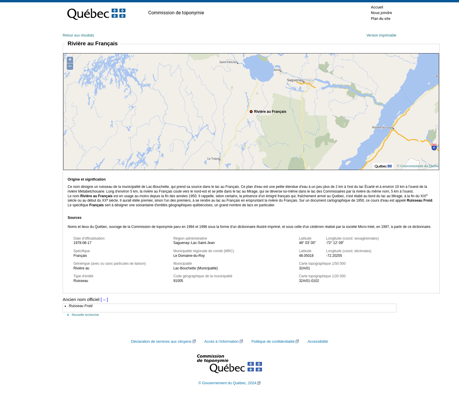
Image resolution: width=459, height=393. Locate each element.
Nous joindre (381, 13)
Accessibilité (317, 342)
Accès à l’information (221, 342)
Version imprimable (381, 35)
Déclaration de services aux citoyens (161, 342)
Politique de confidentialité (272, 342)
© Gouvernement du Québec (419, 166)
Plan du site (381, 18)
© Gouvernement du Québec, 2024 (227, 383)
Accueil (377, 7)
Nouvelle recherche (85, 314)
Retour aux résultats (78, 35)
